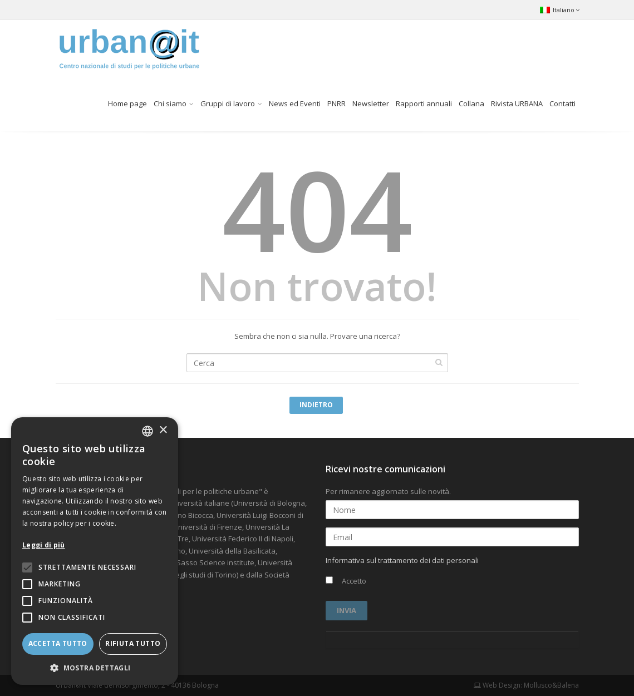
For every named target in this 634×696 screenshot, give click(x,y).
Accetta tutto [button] (57, 643)
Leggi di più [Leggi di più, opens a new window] (43, 545)
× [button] (163, 430)
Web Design (497, 685)
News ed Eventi (295, 103)
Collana (471, 103)
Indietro (316, 404)
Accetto (346, 581)
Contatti (562, 103)
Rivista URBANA (517, 103)
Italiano (559, 10)
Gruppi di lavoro (227, 103)
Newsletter (370, 103)
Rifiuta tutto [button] (132, 643)
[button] (94, 668)
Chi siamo (170, 103)
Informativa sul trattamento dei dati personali (402, 560)
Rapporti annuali (424, 103)
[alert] (94, 551)
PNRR (336, 103)
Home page (127, 103)
